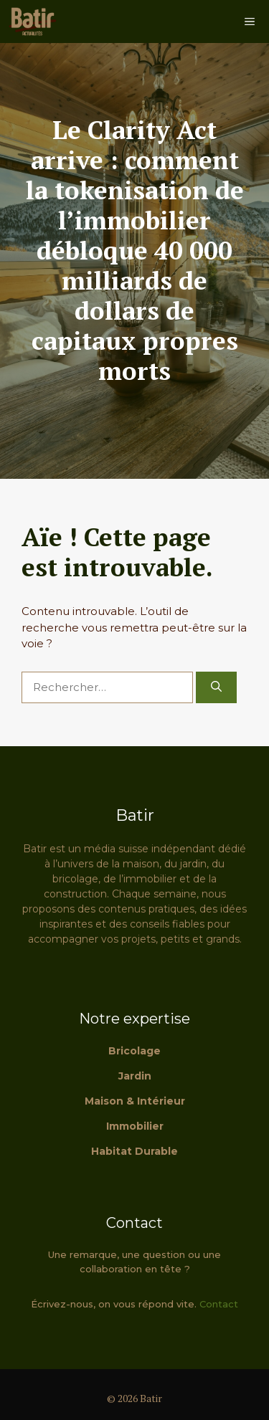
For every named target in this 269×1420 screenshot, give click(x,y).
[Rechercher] (216, 688)
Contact (218, 1304)
